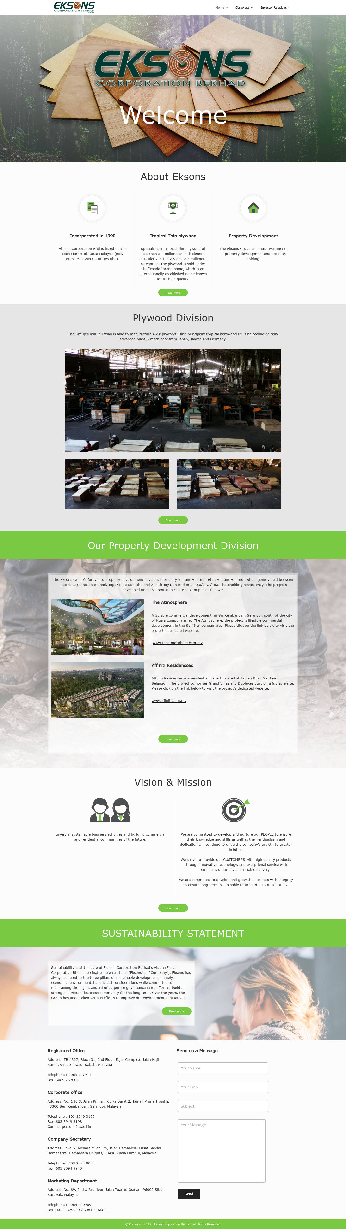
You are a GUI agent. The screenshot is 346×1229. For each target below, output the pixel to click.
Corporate (244, 7)
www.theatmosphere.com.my (178, 643)
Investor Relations (276, 7)
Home (222, 7)
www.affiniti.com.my (169, 700)
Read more (173, 292)
